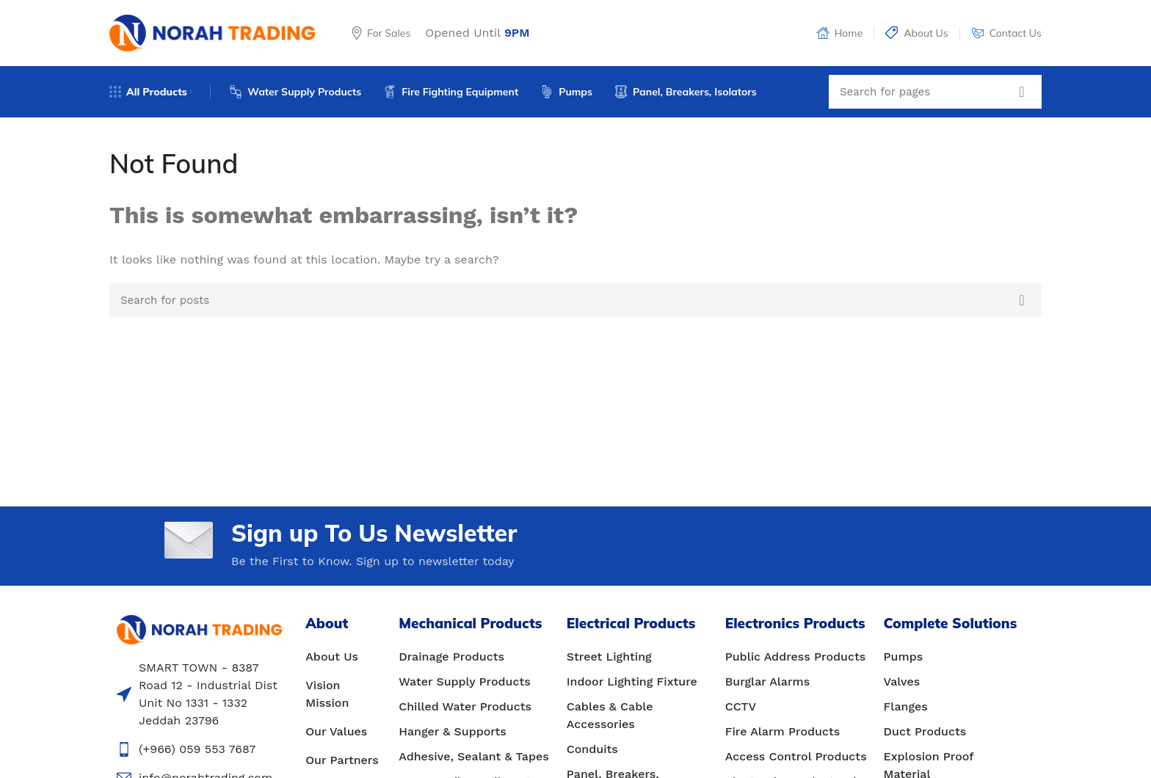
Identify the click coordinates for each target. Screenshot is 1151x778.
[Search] (935, 92)
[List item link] (344, 657)
